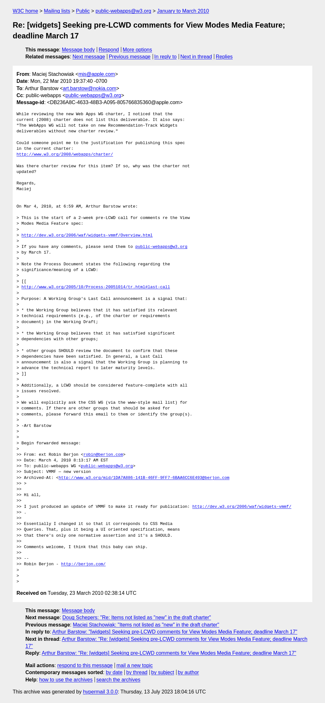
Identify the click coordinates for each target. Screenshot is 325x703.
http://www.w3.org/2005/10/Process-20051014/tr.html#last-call (96, 287)
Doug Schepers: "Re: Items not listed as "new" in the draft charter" (137, 617)
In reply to (165, 56)
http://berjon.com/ (83, 564)
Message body (78, 49)
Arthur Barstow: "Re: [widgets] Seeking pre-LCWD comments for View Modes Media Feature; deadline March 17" (169, 653)
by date (114, 672)
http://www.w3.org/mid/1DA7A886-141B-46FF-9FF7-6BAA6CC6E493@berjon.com (144, 478)
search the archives (118, 679)
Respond (109, 49)
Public (83, 11)
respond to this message (84, 665)
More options (137, 49)
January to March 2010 (183, 11)
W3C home (25, 11)
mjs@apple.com (96, 74)
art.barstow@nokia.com (89, 88)
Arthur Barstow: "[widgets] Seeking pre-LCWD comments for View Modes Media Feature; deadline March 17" (174, 631)
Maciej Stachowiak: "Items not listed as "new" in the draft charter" (146, 624)
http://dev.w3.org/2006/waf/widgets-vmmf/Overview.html (87, 235)
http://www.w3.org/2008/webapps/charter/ (65, 154)
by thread (137, 672)
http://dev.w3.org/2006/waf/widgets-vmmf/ (241, 507)
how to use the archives (66, 679)
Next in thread (196, 56)
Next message (89, 56)
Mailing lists (57, 11)
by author (188, 672)
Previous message (130, 56)
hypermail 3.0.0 (100, 691)
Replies (224, 56)
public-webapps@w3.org (123, 11)
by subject (162, 672)
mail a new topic (134, 665)
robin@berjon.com (103, 455)
